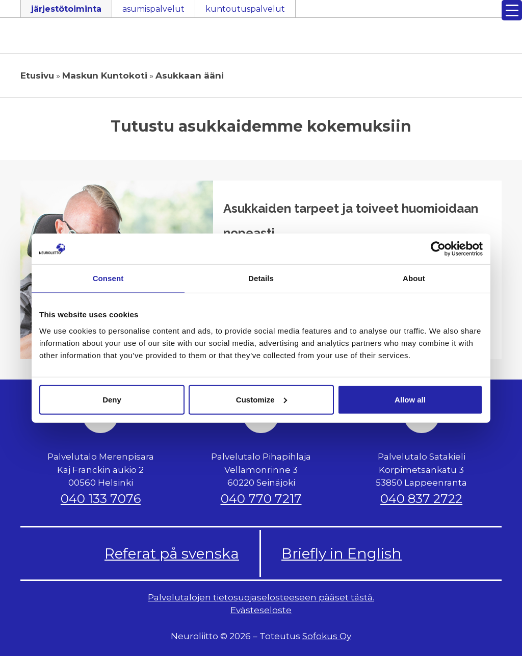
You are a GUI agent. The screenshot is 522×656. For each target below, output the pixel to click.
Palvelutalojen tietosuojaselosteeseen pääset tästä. (261, 597)
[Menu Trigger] (512, 10)
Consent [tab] (108, 278)
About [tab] (414, 278)
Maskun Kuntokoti (104, 75)
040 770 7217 (261, 498)
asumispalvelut (153, 9)
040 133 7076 (101, 498)
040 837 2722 (421, 498)
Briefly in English (341, 553)
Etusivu (37, 75)
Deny (111, 399)
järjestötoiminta (66, 9)
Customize (261, 399)
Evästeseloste (261, 610)
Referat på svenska (172, 553)
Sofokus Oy (326, 636)
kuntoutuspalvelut (245, 9)
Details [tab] (261, 278)
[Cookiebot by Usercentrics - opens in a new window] (438, 249)
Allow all (410, 399)
